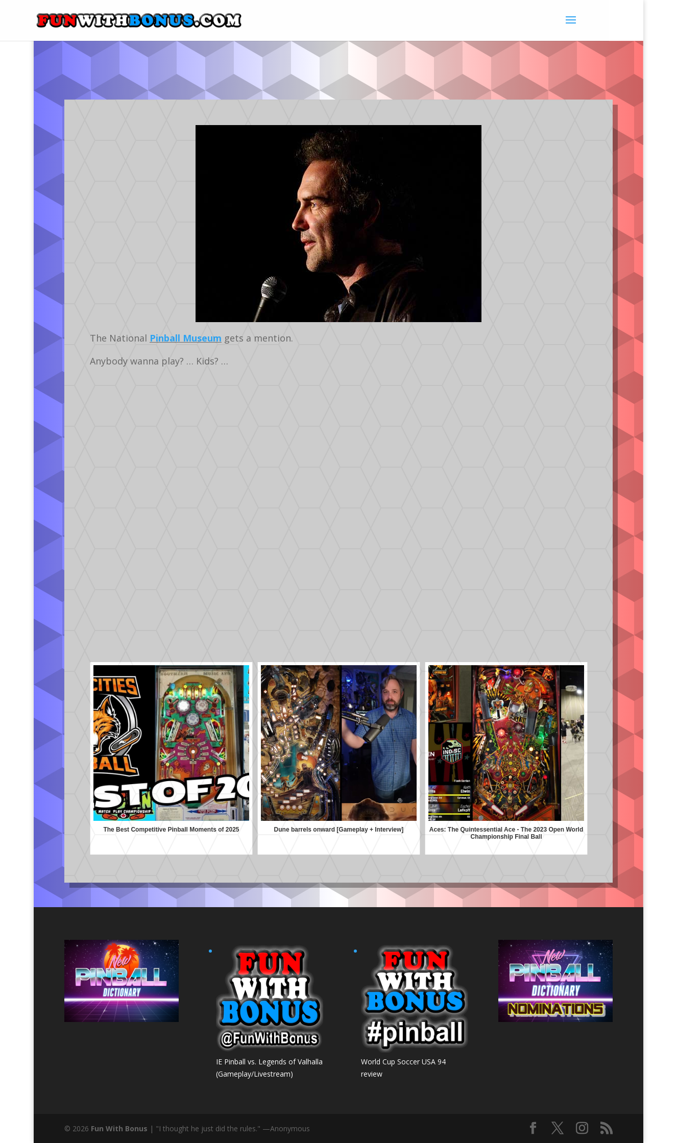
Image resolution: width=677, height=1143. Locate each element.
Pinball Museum (186, 338)
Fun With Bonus (119, 1128)
